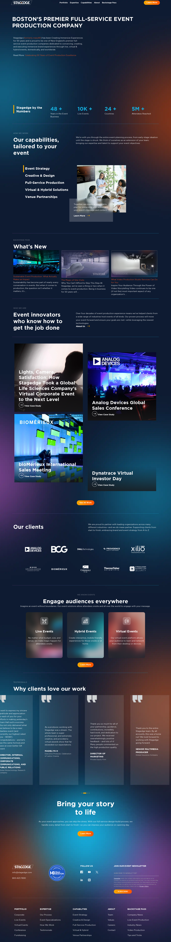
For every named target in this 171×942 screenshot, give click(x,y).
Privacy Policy (144, 863)
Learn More (152, 4)
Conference (20, 907)
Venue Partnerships (82, 912)
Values (111, 897)
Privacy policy (58, 936)
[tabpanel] (33, 536)
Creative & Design (81, 897)
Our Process (46, 892)
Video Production (136, 907)
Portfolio (60, 5)
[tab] (83, 770)
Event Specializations (50, 897)
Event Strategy (80, 892)
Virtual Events (21, 902)
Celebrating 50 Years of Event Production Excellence (50, 55)
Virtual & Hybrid (80, 907)
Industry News (134, 902)
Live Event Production (138, 897)
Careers (111, 902)
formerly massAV (32, 38)
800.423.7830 (19, 855)
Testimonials (46, 907)
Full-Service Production (84, 902)
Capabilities (86, 5)
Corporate (19, 892)
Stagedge (117, 855)
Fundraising (20, 912)
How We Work (47, 902)
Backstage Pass (112, 5)
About (99, 5)
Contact (111, 907)
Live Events (20, 897)
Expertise (72, 5)
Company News (135, 892)
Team (110, 892)
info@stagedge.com (22, 849)
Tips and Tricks (134, 912)
